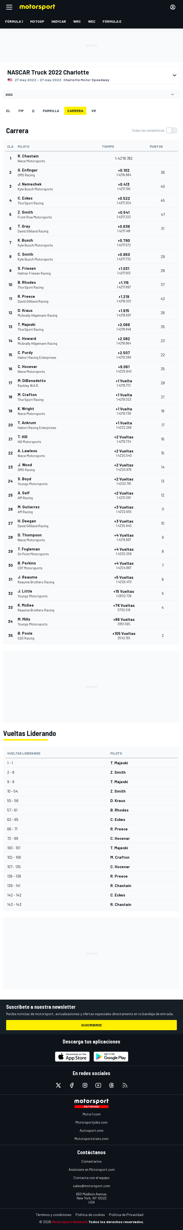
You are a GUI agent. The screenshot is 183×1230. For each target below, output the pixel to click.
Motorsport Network (70, 1222)
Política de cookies (90, 1214)
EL (8, 110)
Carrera (75, 110)
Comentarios (91, 1161)
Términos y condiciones (53, 1214)
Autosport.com (91, 1130)
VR (93, 110)
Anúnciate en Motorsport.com (92, 1169)
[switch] (154, 130)
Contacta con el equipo (91, 1177)
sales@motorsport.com (91, 1186)
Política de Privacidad (126, 1214)
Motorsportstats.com (91, 1138)
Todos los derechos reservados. (116, 1222)
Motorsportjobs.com (91, 1122)
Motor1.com (92, 1114)
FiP (21, 110)
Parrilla (51, 110)
